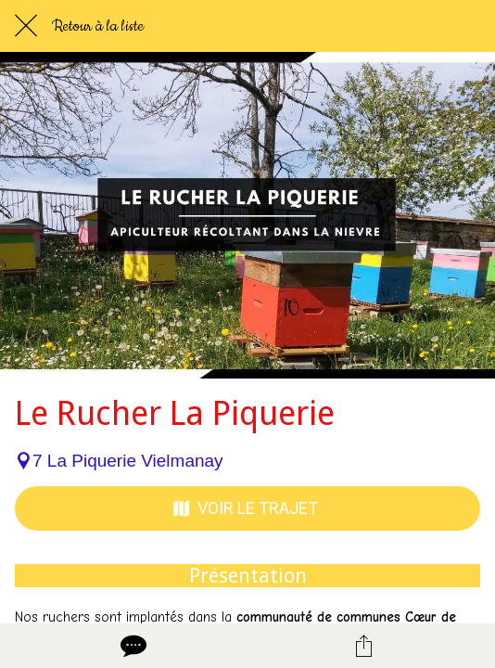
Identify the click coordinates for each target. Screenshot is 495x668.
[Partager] (364, 645)
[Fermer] (26, 26)
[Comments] (131, 645)
